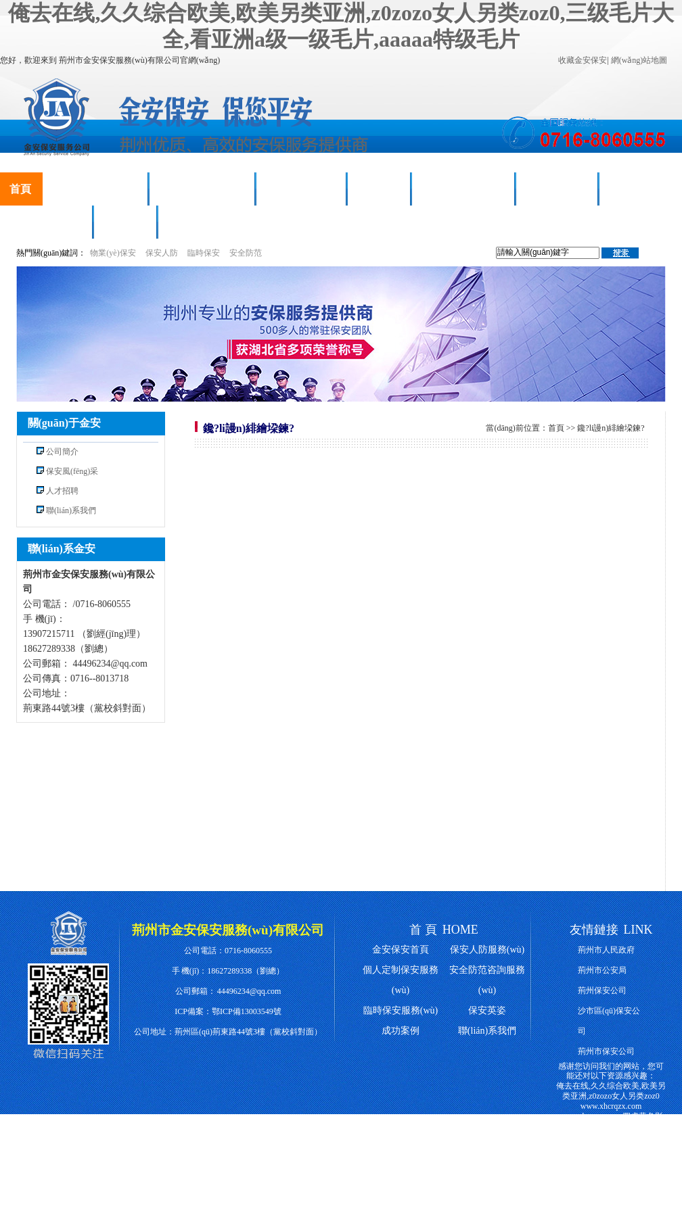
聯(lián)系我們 (201, 222)
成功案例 (379, 189)
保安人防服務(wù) (95, 189)
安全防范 (245, 253)
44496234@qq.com (249, 991)
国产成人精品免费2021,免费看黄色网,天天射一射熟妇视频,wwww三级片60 (612, 1180)
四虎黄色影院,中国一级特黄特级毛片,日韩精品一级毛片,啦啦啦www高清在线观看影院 (611, 1131)
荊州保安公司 (602, 990)
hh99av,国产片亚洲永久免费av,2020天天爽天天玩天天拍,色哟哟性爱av (611, 1206)
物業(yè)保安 (112, 253)
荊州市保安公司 (606, 1051)
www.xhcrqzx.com (611, 1106)
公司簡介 (62, 451)
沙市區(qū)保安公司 (609, 1021)
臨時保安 (203, 253)
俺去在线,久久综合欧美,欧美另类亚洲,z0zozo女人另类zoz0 (611, 1091)
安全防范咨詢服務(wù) (487, 980)
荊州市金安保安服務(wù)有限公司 (228, 930)
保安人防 (161, 253)
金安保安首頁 (400, 949)
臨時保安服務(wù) (202, 189)
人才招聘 (125, 222)
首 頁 (423, 929)
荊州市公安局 (602, 970)
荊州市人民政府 (606, 950)
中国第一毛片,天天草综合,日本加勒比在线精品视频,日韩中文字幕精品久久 (611, 1156)
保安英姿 (487, 1010)
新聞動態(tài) (557, 189)
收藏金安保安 (582, 60)
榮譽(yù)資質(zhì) (463, 189)
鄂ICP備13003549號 (246, 1011)
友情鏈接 (594, 929)
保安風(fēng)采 (301, 189)
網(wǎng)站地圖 (639, 60)
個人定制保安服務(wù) (400, 980)
